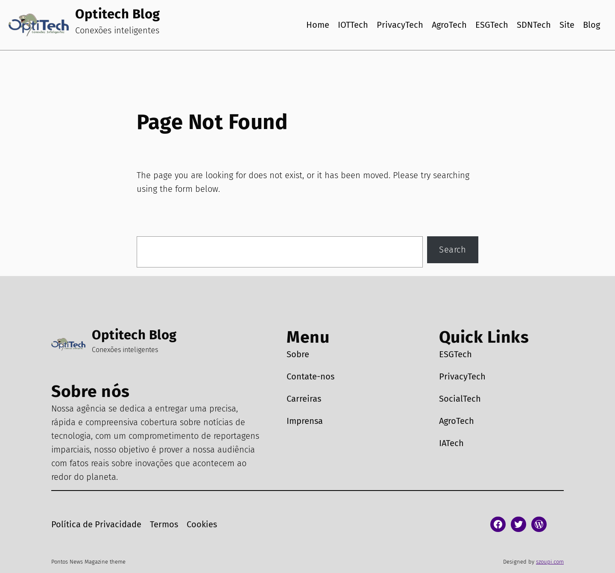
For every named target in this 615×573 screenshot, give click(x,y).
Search (452, 249)
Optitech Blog (117, 14)
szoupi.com (550, 561)
